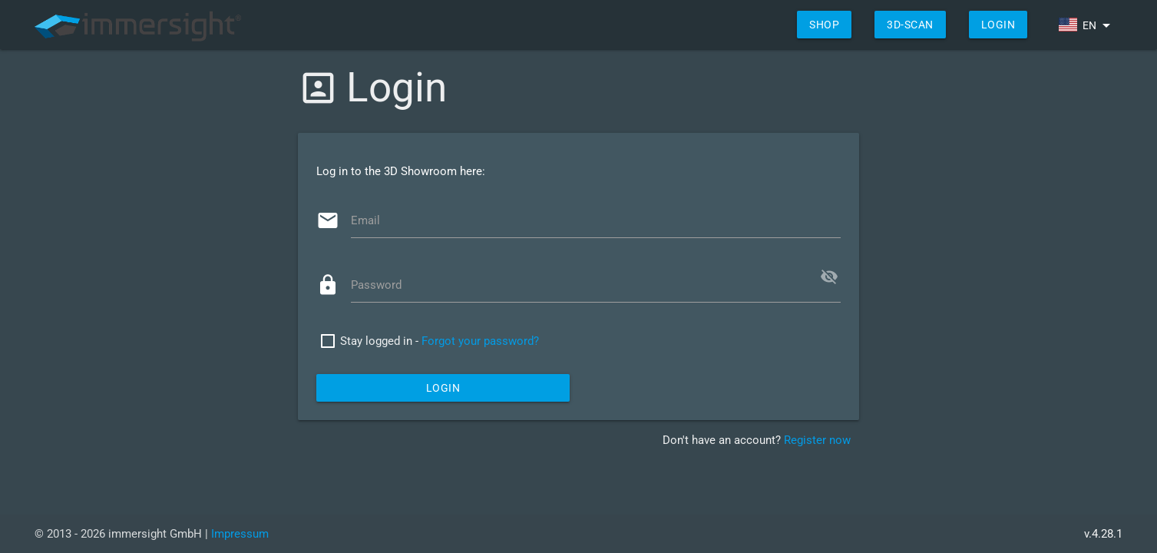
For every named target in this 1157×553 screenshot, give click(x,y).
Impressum (240, 534)
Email (365, 220)
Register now (817, 440)
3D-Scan (910, 24)
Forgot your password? (480, 341)
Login (998, 24)
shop (824, 24)
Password (376, 285)
